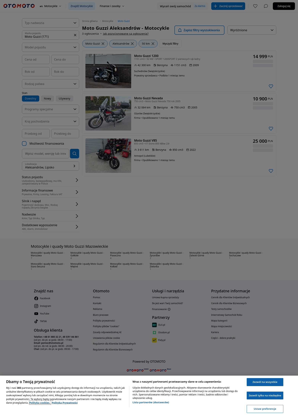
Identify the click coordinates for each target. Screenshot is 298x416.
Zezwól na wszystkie (265, 382)
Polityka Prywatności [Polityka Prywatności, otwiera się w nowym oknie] (65, 402)
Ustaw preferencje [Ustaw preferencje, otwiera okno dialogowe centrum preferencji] (265, 408)
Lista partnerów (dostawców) (151, 402)
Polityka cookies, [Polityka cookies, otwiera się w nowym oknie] (40, 402)
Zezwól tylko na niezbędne (265, 395)
